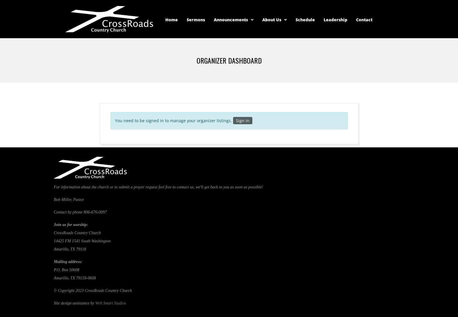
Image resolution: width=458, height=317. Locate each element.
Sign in (242, 120)
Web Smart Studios (110, 303)
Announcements (234, 19)
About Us (274, 19)
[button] (233, 19)
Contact (364, 19)
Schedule (305, 19)
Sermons (196, 19)
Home (171, 19)
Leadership (335, 19)
